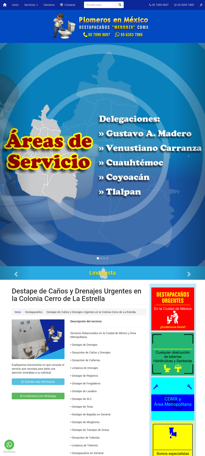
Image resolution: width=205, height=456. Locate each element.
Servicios (31, 4)
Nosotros (49, 4)
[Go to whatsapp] (9, 444)
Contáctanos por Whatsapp (38, 396)
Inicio (15, 4)
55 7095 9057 (159, 4)
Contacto (67, 4)
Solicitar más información (38, 381)
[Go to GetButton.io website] (9, 452)
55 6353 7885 (184, 4)
